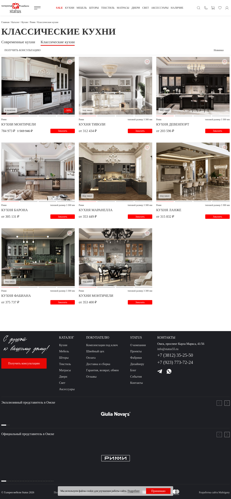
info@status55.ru (167, 351)
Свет (62, 384)
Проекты (136, 353)
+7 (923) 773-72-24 (175, 364)
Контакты (136, 384)
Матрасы (65, 372)
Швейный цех (95, 353)
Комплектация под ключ (102, 347)
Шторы (64, 359)
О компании (138, 347)
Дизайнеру (137, 366)
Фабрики (136, 359)
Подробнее (133, 491)
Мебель (64, 353)
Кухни (63, 347)
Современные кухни (18, 42)
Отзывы (91, 378)
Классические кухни (58, 42)
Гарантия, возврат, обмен (102, 372)
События (136, 378)
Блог (133, 372)
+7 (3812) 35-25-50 (175, 357)
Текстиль (65, 366)
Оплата (91, 359)
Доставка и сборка (98, 366)
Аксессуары (67, 391)
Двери (63, 378)
